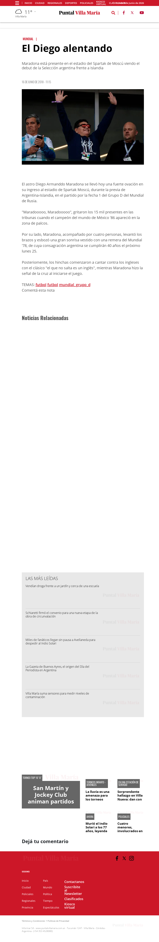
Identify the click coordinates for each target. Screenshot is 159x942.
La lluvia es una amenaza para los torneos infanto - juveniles (97, 799)
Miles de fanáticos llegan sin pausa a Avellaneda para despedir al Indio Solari (60, 641)
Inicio (28, 3)
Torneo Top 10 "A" (32, 777)
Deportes (71, 3)
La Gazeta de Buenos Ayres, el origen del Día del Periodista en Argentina (57, 668)
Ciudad (40, 3)
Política (47, 894)
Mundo (47, 887)
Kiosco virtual (101, 3)
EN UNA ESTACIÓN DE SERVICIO (128, 783)
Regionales (55, 3)
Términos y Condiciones (33, 920)
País (45, 880)
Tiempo (47, 901)
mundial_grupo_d (74, 284)
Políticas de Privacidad (58, 920)
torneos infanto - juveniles (96, 783)
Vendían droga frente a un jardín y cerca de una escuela (62, 586)
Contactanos (74, 881)
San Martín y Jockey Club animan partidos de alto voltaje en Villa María (50, 801)
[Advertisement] (82, 302)
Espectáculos (51, 907)
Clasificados (73, 899)
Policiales (86, 3)
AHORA (89, 816)
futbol (41, 284)
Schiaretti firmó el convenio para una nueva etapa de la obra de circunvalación (62, 614)
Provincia (27, 907)
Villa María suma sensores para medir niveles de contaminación (57, 695)
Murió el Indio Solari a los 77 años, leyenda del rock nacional (97, 831)
